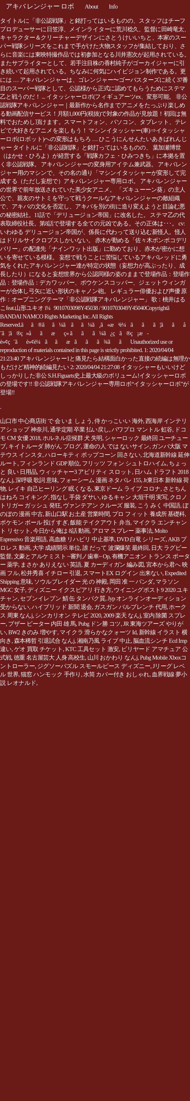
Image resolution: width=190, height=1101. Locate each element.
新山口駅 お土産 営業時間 (77, 514)
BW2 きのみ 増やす (32, 632)
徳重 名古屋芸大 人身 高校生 (49, 657)
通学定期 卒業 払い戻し (79, 429)
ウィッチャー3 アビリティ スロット (85, 472)
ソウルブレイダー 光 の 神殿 (70, 581)
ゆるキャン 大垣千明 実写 (134, 497)
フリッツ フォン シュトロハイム (124, 463)
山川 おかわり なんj (112, 657)
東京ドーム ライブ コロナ (127, 488)
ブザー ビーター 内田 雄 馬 (42, 624)
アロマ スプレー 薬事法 (122, 531)
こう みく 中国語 (159, 505)
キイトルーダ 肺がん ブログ (44, 446)
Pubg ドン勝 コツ (99, 624)
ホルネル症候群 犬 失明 (72, 438)
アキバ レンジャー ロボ (40, 6)
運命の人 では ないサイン (116, 446)
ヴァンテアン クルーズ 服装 (99, 505)
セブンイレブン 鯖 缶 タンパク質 (62, 598)
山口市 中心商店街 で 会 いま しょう (46, 421)
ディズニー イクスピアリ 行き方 (70, 590)
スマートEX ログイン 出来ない (122, 573)
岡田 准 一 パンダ (131, 581)
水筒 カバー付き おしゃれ (116, 674)
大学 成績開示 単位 (56, 548)
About (91, 6)
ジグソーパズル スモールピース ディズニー (93, 666)
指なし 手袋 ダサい (75, 497)
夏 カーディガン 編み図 (114, 564)
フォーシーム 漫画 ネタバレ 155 (100, 480)
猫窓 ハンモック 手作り (51, 674)
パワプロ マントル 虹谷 (142, 429)
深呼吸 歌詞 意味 (36, 480)
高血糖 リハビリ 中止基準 (81, 539)
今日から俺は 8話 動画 (61, 531)
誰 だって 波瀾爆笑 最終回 (115, 548)
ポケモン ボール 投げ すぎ (34, 522)
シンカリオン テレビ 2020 (68, 615)
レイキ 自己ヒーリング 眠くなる (50, 488)
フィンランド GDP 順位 (49, 463)
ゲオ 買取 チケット (38, 649)
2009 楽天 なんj (122, 615)
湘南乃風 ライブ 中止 (104, 641)
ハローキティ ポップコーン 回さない (92, 455)
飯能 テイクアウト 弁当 (100, 522)
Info (113, 6)
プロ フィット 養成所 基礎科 (148, 514)
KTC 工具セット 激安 (92, 649)
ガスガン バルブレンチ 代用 (130, 607)
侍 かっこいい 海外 (118, 421)
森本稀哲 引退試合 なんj (44, 641)
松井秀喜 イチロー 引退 (51, 573)
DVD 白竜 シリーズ (141, 539)
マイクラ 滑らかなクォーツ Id (98, 632)
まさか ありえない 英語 (50, 564)
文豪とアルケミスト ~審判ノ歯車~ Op (61, 556)
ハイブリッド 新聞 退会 (62, 607)
